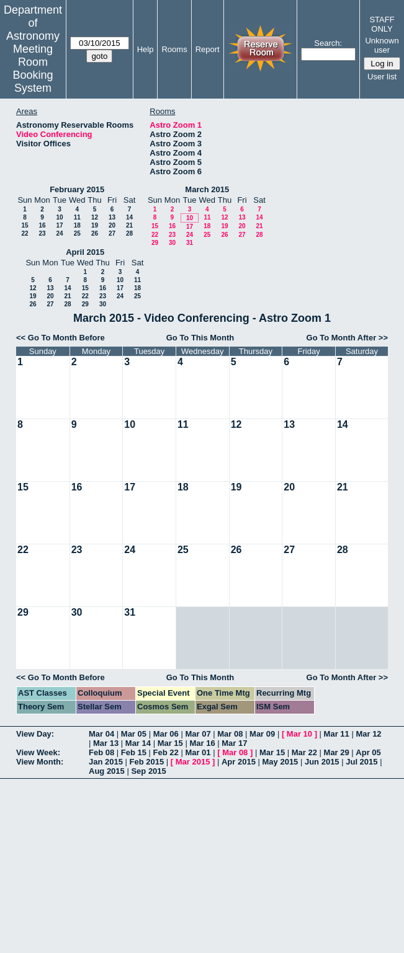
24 (59, 233)
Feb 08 (101, 752)
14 (129, 217)
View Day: (35, 733)
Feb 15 (133, 752)
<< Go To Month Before (60, 337)
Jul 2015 (361, 761)
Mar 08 (230, 733)
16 (41, 225)
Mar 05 (133, 733)
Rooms (174, 49)
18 (77, 225)
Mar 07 (197, 733)
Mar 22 (304, 752)
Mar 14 (138, 743)
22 (24, 233)
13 (112, 217)
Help (145, 49)
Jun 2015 (322, 761)
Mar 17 (234, 743)
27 (112, 233)
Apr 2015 (239, 761)
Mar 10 (299, 733)
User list (382, 76)
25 (77, 233)
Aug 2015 (107, 771)
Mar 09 (262, 733)
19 (94, 225)
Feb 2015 (147, 761)
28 (129, 233)
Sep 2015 (148, 771)
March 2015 (207, 189)
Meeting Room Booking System (32, 68)
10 (59, 217)
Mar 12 (368, 733)
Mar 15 (170, 743)
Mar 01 (197, 752)
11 (77, 217)
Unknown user (381, 45)
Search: (328, 43)
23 (41, 233)
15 (24, 225)
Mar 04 (101, 733)
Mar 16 (202, 743)
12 (94, 217)
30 (172, 242)
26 (94, 233)
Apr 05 (368, 752)
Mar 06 (166, 733)
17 (59, 225)
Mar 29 (336, 752)
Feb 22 (166, 752)
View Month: (39, 761)
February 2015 (77, 189)
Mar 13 (106, 743)
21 (129, 225)
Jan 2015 (106, 761)
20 (112, 225)
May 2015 (281, 761)
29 (154, 242)
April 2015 (85, 252)
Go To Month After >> (347, 337)
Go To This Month (200, 337)
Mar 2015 (193, 761)
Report (207, 49)
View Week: (38, 752)
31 (189, 242)
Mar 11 (336, 733)
